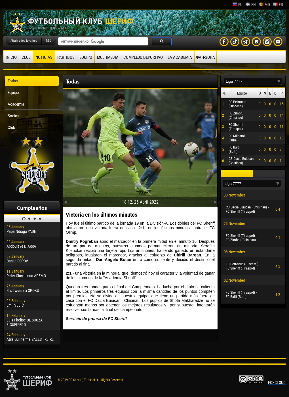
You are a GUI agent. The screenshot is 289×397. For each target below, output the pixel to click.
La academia (180, 57)
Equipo (85, 57)
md (264, 4)
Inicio (11, 57)
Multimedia (108, 57)
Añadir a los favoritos (23, 41)
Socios (13, 115)
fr (278, 4)
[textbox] (249, 81)
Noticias (43, 57)
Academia (16, 104)
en (250, 4)
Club (26, 57)
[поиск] (102, 41)
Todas (13, 80)
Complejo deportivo (143, 57)
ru (237, 4)
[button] (279, 81)
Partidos (66, 57)
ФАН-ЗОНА (205, 57)
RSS (48, 41)
